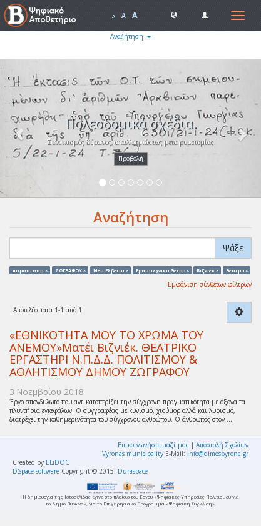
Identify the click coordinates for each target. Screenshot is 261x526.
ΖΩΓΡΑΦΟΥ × (70, 270)
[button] (174, 14)
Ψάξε (233, 248)
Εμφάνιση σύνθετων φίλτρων (210, 284)
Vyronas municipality (132, 453)
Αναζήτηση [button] (130, 36)
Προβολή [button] (130, 158)
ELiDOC (57, 462)
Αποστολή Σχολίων (222, 444)
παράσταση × (30, 270)
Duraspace (133, 471)
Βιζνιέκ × (207, 270)
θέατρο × (237, 270)
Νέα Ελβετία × (110, 270)
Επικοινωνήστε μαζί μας (153, 444)
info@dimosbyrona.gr (217, 453)
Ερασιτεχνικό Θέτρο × (162, 270)
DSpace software (36, 471)
